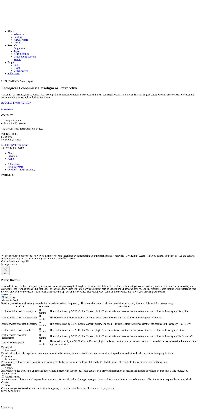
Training (18, 59)
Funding (18, 37)
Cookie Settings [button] (9, 261)
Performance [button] (7, 356)
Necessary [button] (6, 294)
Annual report (21, 39)
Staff (16, 65)
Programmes (20, 48)
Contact (18, 42)
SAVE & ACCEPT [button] (10, 391)
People (11, 158)
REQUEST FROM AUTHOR (16, 102)
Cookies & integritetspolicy (21, 169)
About (11, 153)
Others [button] (4, 382)
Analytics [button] (6, 364)
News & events (15, 166)
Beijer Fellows (21, 70)
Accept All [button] (23, 261)
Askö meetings (21, 53)
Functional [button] (6, 347)
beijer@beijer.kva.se (17, 145)
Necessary (10, 297)
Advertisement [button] (8, 373)
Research (12, 156)
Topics (17, 51)
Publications (14, 73)
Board (17, 68)
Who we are (20, 34)
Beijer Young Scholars (25, 56)
